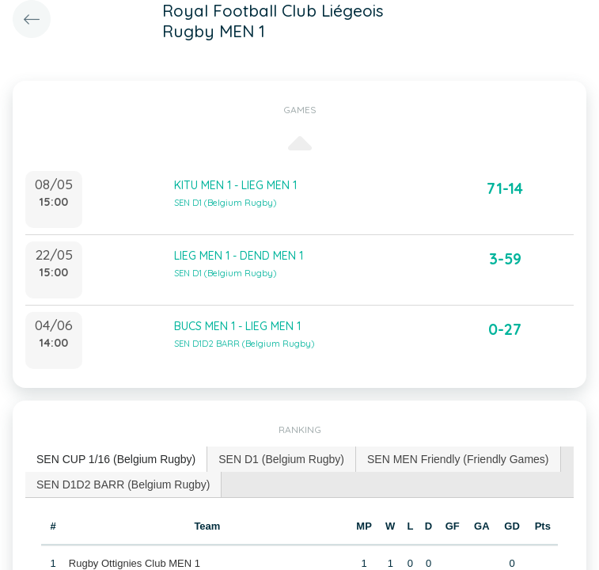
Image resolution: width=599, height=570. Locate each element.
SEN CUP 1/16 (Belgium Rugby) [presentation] (115, 459)
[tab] (116, 459)
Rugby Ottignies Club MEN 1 (134, 563)
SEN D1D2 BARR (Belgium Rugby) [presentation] (123, 484)
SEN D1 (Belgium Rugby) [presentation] (281, 459)
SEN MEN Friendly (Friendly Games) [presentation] (458, 459)
